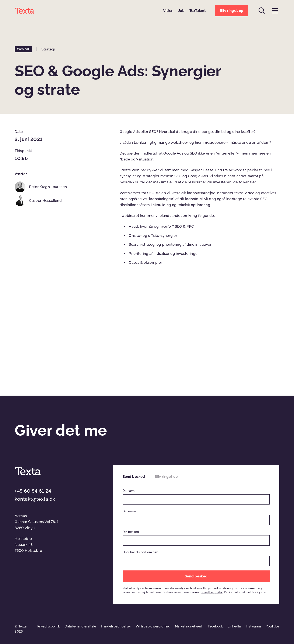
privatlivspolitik (211, 592)
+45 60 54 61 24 (33, 491)
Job (181, 10)
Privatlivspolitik (48, 626)
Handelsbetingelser (116, 626)
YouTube (272, 626)
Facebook (215, 626)
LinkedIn (234, 626)
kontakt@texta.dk (35, 499)
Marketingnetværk (189, 626)
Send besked (134, 476)
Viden (168, 10)
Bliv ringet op (166, 476)
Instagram (253, 626)
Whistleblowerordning (153, 626)
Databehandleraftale (80, 626)
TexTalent (197, 10)
